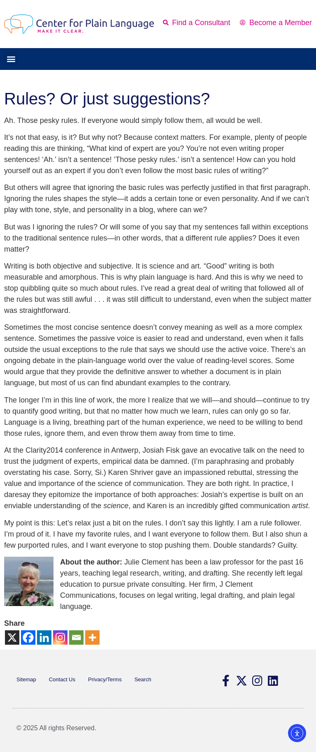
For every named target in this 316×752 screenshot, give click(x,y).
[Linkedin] (44, 637)
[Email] (76, 637)
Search (143, 679)
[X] (12, 637)
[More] (92, 637)
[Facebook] (28, 637)
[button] (11, 59)
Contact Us (62, 679)
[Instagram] (60, 637)
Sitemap (26, 679)
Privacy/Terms (105, 679)
